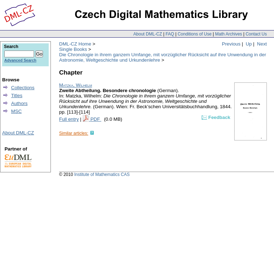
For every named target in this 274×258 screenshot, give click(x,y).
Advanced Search (20, 60)
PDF (95, 119)
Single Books (73, 49)
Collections (22, 87)
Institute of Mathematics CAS (102, 174)
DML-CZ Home (75, 44)
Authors (19, 103)
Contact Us (256, 34)
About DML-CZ (147, 34)
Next (262, 44)
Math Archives (228, 34)
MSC (16, 111)
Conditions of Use (195, 34)
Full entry (69, 119)
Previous (231, 44)
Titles (16, 95)
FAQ (169, 34)
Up (249, 44)
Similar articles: (73, 133)
